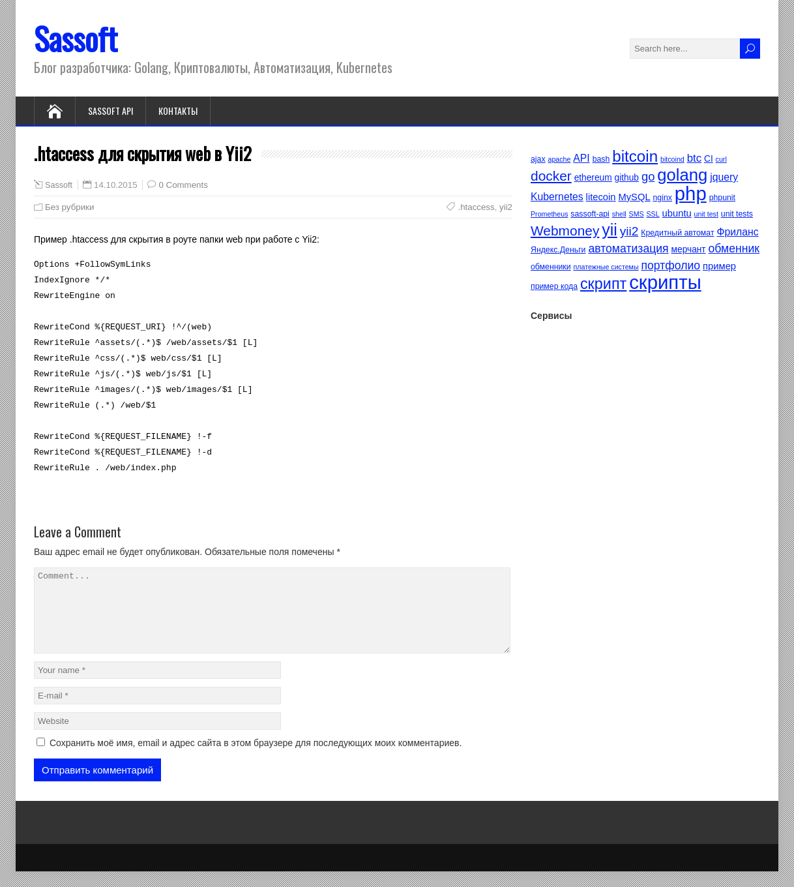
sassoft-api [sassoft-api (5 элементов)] (589, 213)
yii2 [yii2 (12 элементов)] (629, 231)
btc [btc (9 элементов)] (694, 158)
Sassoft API (110, 110)
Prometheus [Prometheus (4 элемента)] (549, 214)
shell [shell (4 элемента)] (619, 214)
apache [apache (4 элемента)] (559, 159)
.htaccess (476, 207)
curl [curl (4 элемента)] (721, 159)
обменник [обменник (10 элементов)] (734, 248)
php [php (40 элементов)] (691, 193)
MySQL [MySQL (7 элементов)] (634, 197)
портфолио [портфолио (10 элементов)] (670, 265)
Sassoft (75, 38)
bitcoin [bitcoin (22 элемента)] (635, 156)
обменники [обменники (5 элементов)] (551, 266)
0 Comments (182, 185)
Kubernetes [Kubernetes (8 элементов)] (557, 196)
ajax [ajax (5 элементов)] (538, 159)
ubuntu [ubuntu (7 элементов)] (677, 213)
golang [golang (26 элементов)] (682, 175)
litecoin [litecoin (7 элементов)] (601, 197)
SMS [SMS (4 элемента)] (636, 214)
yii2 (505, 207)
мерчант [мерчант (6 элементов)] (688, 249)
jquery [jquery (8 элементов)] (724, 177)
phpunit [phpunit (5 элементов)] (722, 197)
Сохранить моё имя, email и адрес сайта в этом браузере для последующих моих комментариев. (256, 758)
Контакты (178, 110)
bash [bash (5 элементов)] (601, 159)
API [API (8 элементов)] (581, 158)
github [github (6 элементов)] (627, 178)
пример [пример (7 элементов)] (719, 266)
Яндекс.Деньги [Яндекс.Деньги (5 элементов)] (558, 249)
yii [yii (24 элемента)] (609, 229)
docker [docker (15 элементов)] (551, 175)
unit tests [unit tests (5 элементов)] (737, 213)
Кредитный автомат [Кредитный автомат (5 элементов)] (677, 232)
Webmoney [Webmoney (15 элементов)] (565, 230)
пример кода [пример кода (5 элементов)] (554, 286)
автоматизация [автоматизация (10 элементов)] (628, 248)
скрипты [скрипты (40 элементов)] (665, 282)
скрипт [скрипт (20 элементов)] (603, 283)
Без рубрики (69, 207)
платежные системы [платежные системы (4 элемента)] (606, 267)
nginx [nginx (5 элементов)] (662, 197)
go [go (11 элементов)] (648, 176)
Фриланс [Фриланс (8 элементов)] (737, 231)
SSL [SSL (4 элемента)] (653, 214)
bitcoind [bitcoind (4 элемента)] (672, 159)
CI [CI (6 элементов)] (708, 159)
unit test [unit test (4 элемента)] (706, 214)
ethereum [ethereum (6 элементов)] (593, 178)
